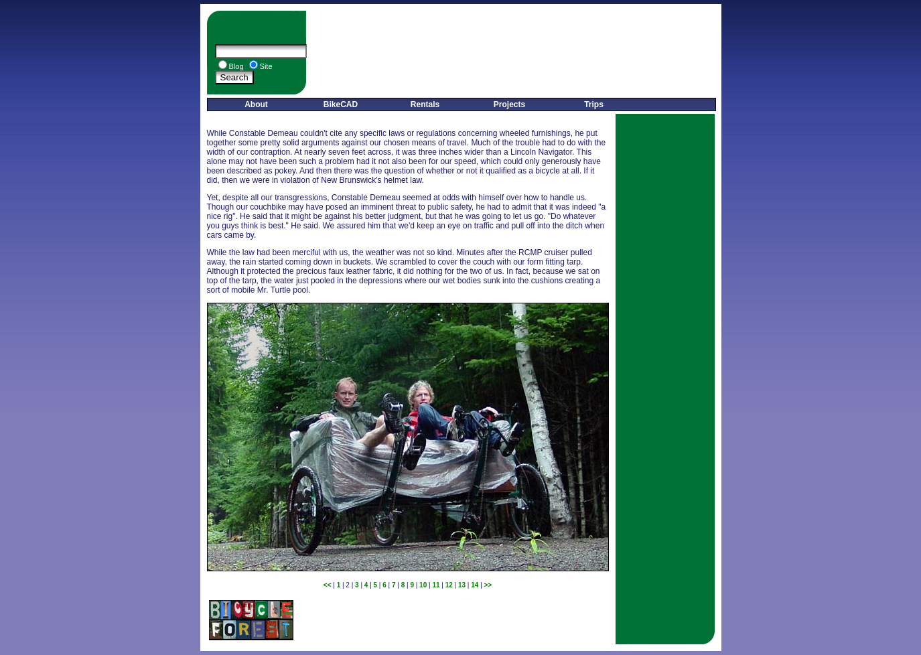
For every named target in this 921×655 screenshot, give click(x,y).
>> (488, 585)
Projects (509, 104)
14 (474, 585)
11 (435, 585)
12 (449, 585)
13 (462, 585)
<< (328, 585)
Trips (594, 104)
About (256, 104)
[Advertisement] (514, 52)
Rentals (425, 104)
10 (423, 585)
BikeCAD (341, 104)
